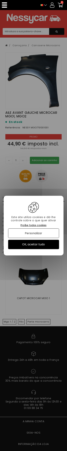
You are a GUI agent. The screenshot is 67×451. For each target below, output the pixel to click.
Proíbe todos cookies (33, 225)
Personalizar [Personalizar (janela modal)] (33, 233)
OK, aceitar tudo (33, 244)
